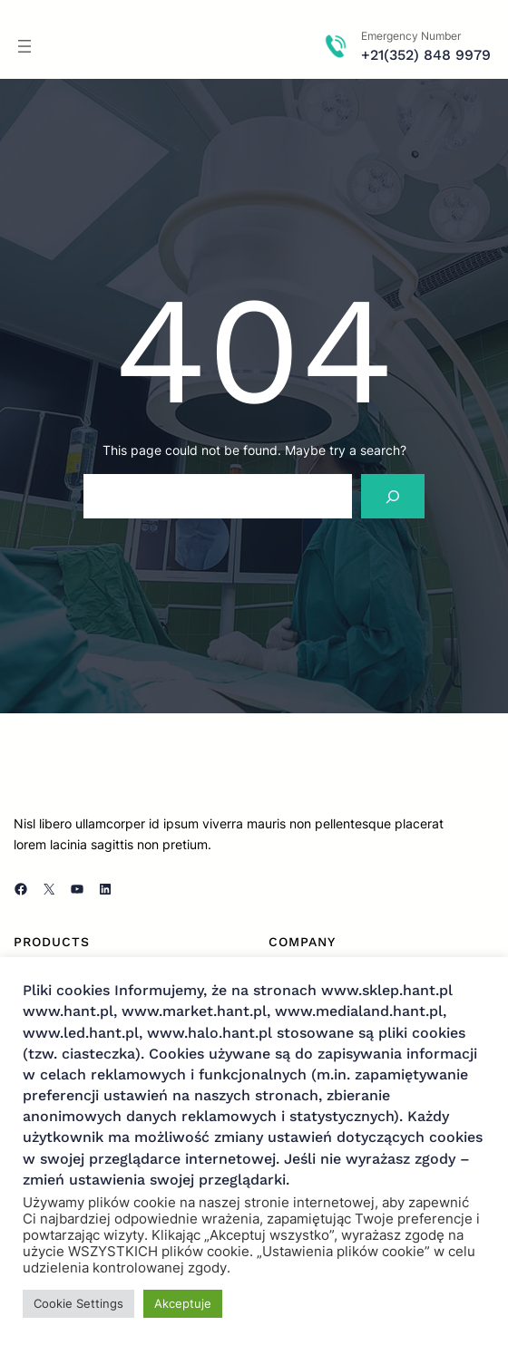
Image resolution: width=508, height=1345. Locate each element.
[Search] (393, 496)
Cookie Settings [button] (78, 1303)
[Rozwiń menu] (24, 46)
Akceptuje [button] (182, 1303)
